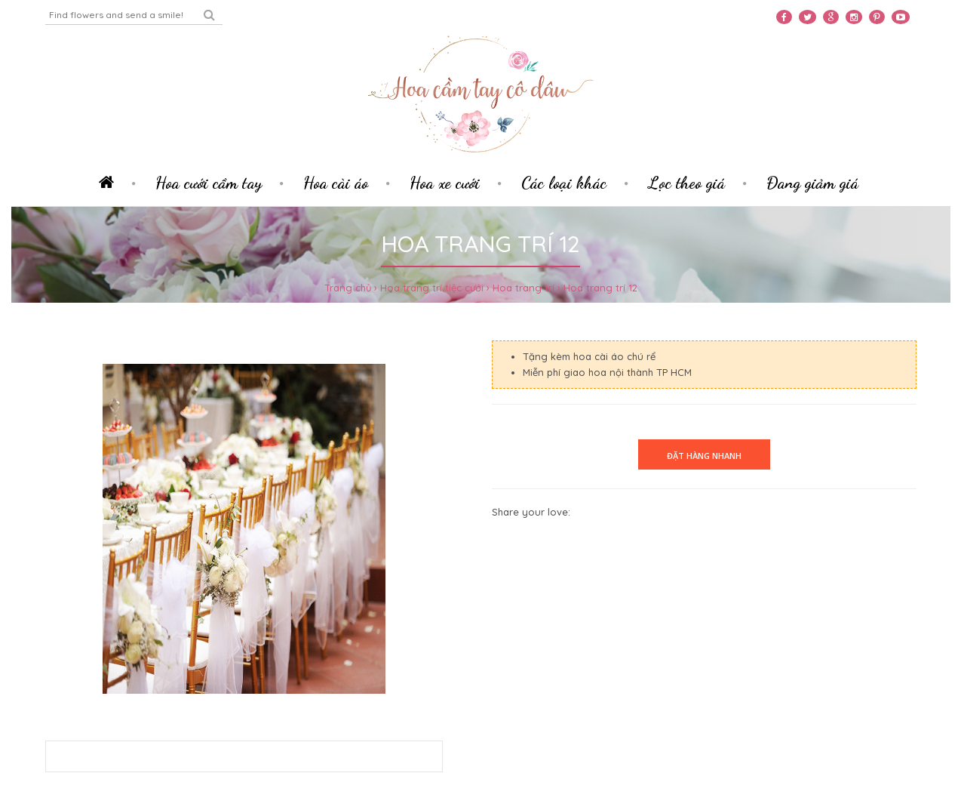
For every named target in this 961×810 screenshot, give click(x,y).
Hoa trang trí (523, 288)
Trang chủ (347, 288)
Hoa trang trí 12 (600, 288)
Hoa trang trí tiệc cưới (432, 288)
